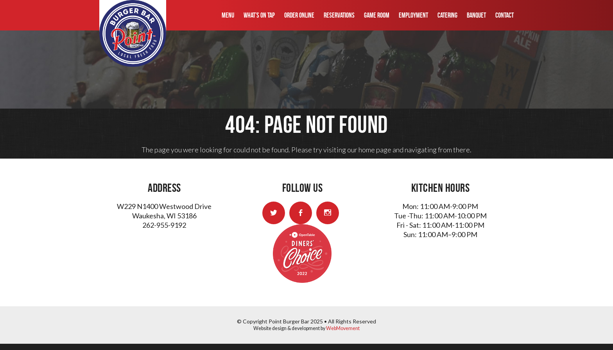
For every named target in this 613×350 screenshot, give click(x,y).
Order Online (299, 15)
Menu (228, 15)
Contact (504, 15)
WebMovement (343, 328)
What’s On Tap (259, 15)
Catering (447, 15)
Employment (413, 15)
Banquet (476, 15)
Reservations (339, 15)
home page (374, 149)
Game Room (376, 15)
